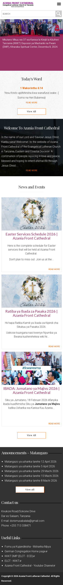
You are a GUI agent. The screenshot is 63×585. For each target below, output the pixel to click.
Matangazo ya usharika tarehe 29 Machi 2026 (31, 471)
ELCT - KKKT (13, 560)
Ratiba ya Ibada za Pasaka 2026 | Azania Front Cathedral (31, 313)
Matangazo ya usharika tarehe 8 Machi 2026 (31, 480)
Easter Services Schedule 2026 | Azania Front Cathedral (32, 236)
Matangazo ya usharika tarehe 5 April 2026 (30, 466)
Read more (31, 170)
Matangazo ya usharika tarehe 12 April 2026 (30, 461)
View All (31, 111)
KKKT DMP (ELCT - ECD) (20, 556)
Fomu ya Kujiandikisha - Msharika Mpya (28, 546)
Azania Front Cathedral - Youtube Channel (30, 565)
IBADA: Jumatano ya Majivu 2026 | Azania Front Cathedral (31, 390)
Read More (31, 102)
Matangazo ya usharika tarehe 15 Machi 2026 (31, 475)
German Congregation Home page (26, 551)
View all (29, 489)
